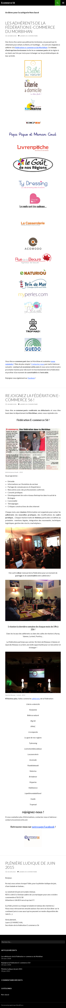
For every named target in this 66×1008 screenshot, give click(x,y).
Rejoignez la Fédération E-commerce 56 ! (32, 397)
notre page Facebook (43, 826)
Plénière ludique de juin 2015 (30, 865)
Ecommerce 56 (8, 3)
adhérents (36, 698)
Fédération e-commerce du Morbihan (31, 47)
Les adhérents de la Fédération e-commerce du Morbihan (30, 27)
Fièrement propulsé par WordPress (12, 1005)
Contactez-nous (37, 364)
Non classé (5, 995)
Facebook (31, 378)
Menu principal (63, 3)
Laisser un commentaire (29, 36)
